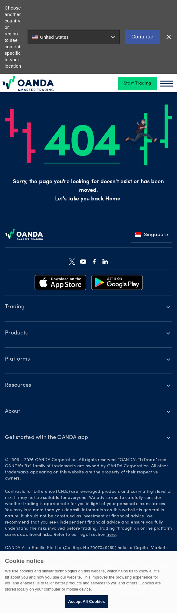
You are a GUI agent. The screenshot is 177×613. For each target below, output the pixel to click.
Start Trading (137, 83)
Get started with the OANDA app (46, 438)
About (12, 411)
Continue (142, 36)
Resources (18, 385)
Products (16, 333)
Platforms (17, 359)
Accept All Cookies (86, 601)
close (168, 37)
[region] (88, 582)
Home (112, 199)
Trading (15, 307)
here (111, 535)
